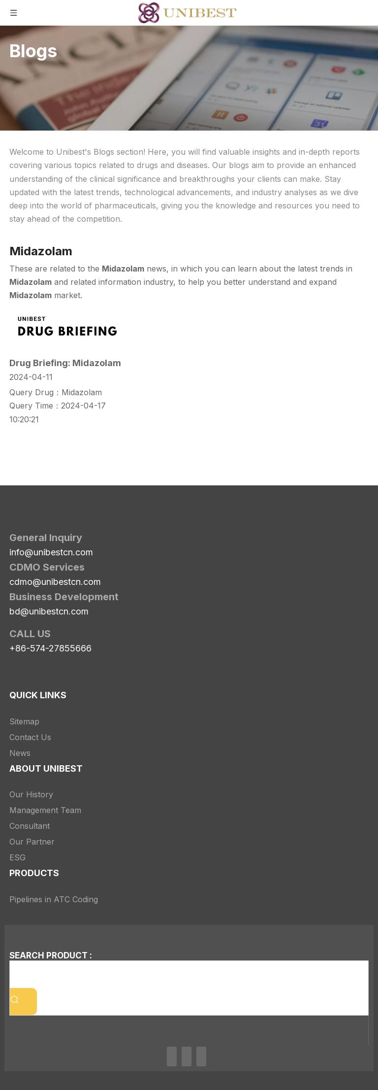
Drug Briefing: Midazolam (65, 363)
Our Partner (32, 842)
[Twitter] (186, 1056)
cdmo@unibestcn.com (55, 582)
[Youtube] (201, 1056)
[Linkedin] (172, 1056)
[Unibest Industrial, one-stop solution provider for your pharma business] (148, 517)
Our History (31, 794)
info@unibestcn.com (51, 552)
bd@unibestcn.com (49, 611)
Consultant (29, 826)
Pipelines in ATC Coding (53, 899)
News (20, 753)
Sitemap (24, 721)
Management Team (45, 810)
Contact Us (30, 737)
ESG (17, 857)
